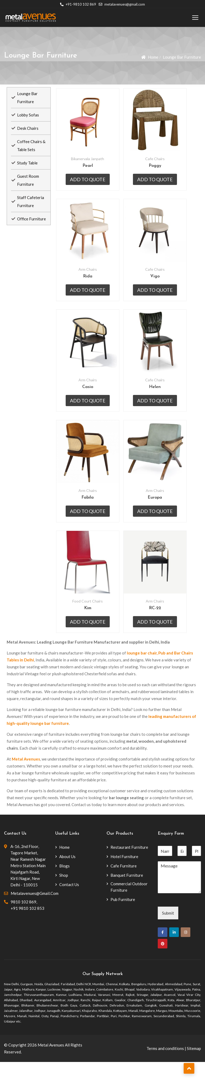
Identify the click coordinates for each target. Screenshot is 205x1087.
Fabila (90, 517)
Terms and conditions (165, 1073)
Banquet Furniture (127, 900)
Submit (168, 938)
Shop (63, 900)
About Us (67, 881)
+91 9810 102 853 (27, 933)
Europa (163, 517)
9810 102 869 (23, 926)
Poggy (163, 170)
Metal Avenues (26, 784)
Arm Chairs (90, 278)
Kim (90, 633)
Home (153, 57)
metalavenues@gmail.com (122, 4)
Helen (163, 401)
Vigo (163, 286)
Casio (90, 401)
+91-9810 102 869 (78, 4)
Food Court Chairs (90, 626)
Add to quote (90, 184)
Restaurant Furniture (129, 872)
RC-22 (163, 633)
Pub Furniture (123, 924)
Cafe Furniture (124, 890)
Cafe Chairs (163, 163)
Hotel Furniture (124, 881)
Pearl (90, 170)
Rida (90, 286)
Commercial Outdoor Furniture (129, 912)
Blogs (64, 890)
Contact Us (69, 909)
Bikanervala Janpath (90, 163)
